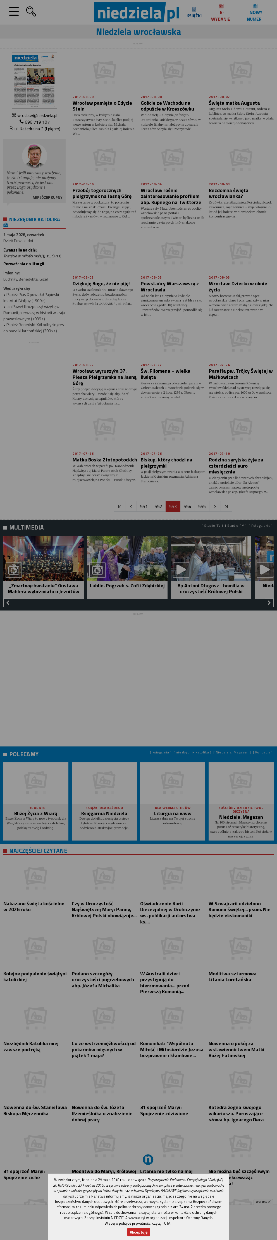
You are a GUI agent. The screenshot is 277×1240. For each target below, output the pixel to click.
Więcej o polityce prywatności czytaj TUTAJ (138, 1223)
